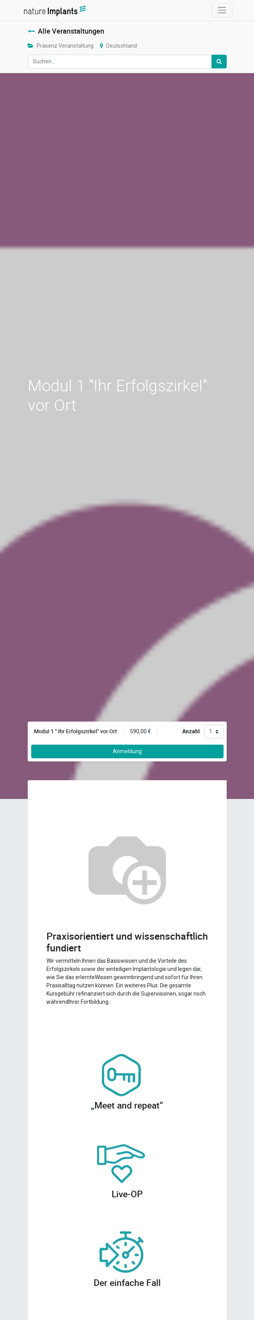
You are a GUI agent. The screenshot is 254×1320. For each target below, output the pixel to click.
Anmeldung (127, 751)
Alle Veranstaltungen (66, 31)
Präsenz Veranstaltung (61, 46)
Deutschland (118, 46)
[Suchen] (219, 61)
